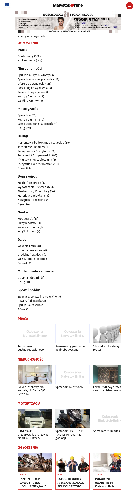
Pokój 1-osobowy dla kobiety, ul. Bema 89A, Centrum (32, 390)
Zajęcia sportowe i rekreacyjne (37, 296)
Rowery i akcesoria (30, 301)
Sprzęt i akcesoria (29, 305)
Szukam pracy (26, 60)
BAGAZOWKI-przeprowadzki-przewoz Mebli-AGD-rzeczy (33, 434)
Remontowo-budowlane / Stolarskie (41, 142)
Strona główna (25, 36)
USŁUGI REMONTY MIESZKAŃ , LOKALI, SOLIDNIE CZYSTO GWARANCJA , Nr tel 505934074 (70, 482)
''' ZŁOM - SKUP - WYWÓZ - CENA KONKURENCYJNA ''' (33, 482)
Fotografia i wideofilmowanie (36, 164)
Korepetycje (25, 218)
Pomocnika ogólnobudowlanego (31, 348)
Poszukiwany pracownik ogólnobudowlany (70, 348)
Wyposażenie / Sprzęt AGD (35, 187)
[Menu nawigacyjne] (129, 5)
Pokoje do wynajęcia (31, 92)
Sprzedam (24, 115)
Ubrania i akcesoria (30, 250)
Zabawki (23, 263)
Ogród (22, 204)
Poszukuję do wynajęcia (33, 88)
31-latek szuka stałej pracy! (106, 348)
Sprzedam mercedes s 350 (110, 431)
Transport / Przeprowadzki (35, 155)
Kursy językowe (27, 223)
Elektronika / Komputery (33, 191)
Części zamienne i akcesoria (36, 123)
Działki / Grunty (28, 100)
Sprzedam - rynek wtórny (34, 75)
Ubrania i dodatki (29, 277)
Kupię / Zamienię (29, 96)
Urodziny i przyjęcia (30, 254)
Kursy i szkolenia (28, 227)
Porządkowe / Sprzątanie (34, 151)
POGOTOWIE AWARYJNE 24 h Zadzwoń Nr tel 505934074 (105, 482)
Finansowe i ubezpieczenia (35, 159)
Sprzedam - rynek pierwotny (36, 79)
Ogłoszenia (39, 36)
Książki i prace (27, 231)
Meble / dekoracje (29, 182)
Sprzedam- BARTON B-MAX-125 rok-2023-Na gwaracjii (69, 434)
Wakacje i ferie (27, 246)
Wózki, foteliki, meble (32, 259)
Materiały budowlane (31, 195)
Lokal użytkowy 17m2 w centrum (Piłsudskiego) (108, 388)
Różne (22, 168)
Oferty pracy (25, 56)
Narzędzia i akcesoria (31, 200)
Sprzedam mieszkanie (69, 387)
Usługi (22, 128)
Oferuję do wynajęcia (31, 83)
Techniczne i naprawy (31, 147)
